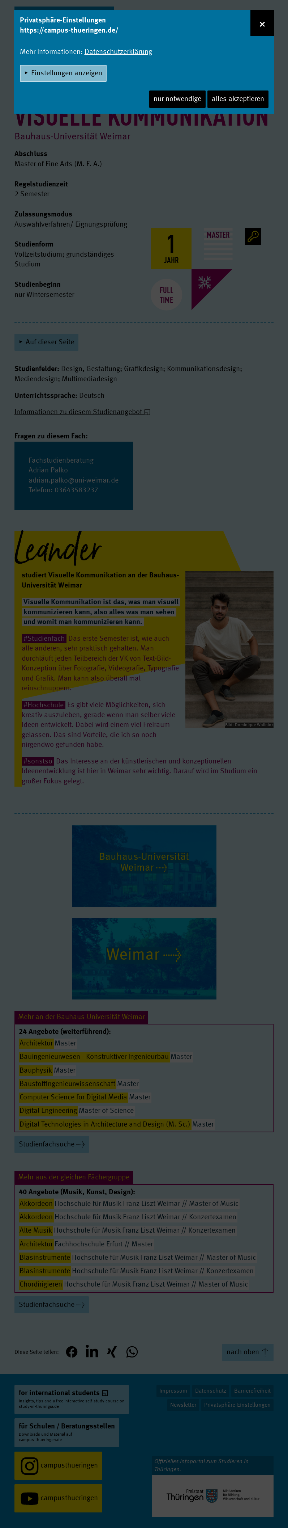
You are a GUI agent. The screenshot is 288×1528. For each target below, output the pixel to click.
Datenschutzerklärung (118, 52)
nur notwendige (177, 99)
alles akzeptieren (238, 99)
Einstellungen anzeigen (66, 73)
